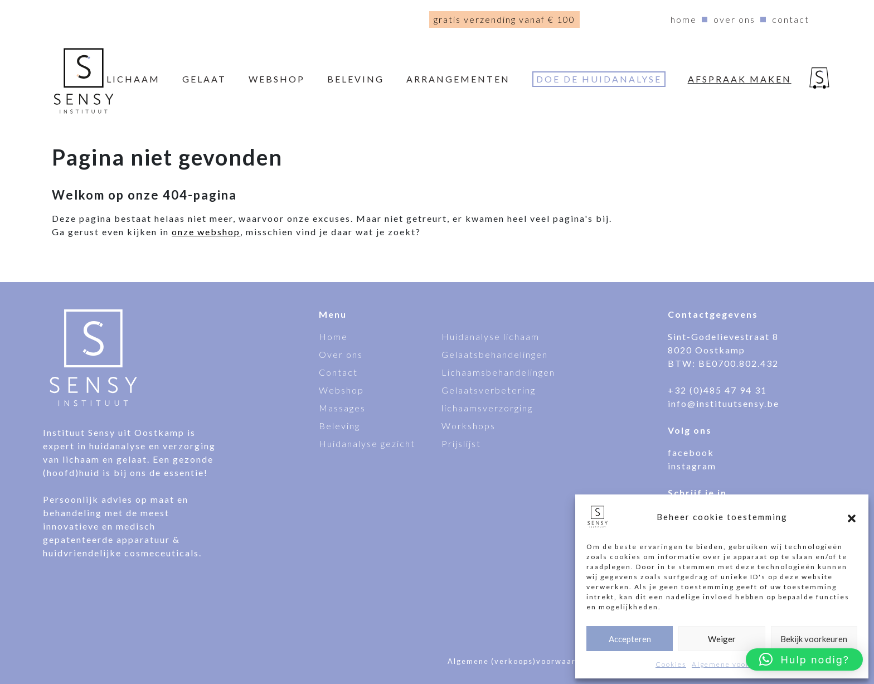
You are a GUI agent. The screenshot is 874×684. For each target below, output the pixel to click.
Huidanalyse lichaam (490, 336)
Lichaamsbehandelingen (498, 372)
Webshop (341, 390)
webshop (277, 79)
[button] (851, 516)
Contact (790, 19)
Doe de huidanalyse (599, 79)
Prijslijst (461, 443)
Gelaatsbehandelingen (494, 354)
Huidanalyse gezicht (367, 443)
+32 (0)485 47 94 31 (717, 390)
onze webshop (206, 231)
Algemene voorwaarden (737, 664)
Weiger (722, 639)
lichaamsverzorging (487, 407)
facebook (691, 452)
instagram (692, 465)
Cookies (671, 664)
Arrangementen (458, 79)
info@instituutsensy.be (723, 403)
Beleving (355, 79)
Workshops (468, 425)
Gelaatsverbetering (488, 390)
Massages (342, 407)
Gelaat (204, 79)
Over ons (734, 19)
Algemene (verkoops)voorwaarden (519, 661)
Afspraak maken (740, 79)
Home (684, 19)
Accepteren (630, 639)
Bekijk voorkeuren (813, 639)
